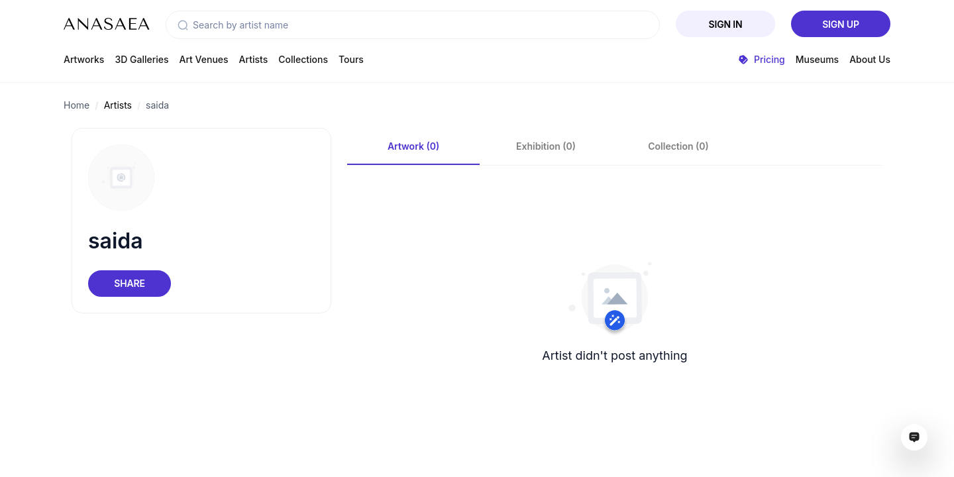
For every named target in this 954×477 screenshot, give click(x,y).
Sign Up (840, 24)
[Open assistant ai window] (914, 437)
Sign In (726, 24)
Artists (253, 59)
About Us (869, 59)
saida (157, 105)
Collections (303, 59)
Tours (351, 59)
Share (129, 283)
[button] (183, 25)
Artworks (84, 59)
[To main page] (107, 24)
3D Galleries (141, 59)
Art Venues (204, 59)
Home (76, 105)
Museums (817, 59)
